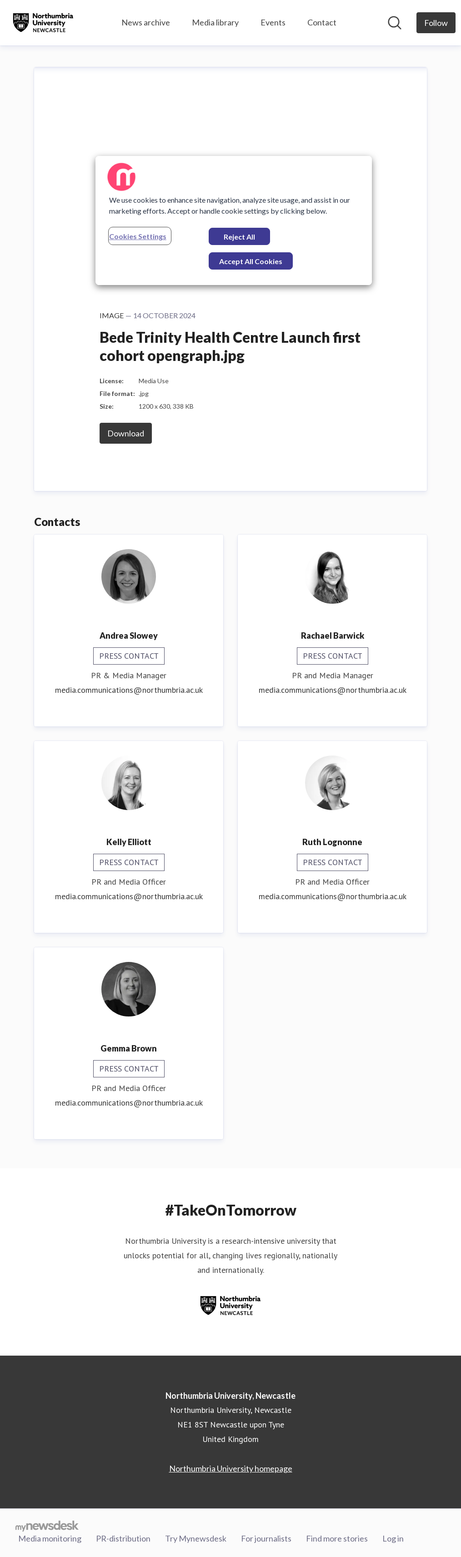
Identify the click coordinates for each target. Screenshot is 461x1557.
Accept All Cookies (250, 261)
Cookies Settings (137, 236)
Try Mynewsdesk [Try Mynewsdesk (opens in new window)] (195, 1538)
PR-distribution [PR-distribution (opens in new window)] (123, 1538)
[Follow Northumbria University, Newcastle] (436, 22)
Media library (215, 22)
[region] (233, 220)
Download (125, 433)
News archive (145, 22)
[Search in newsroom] (394, 22)
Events (273, 22)
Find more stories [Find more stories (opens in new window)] (337, 1538)
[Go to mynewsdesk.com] (47, 1526)
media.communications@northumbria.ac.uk (129, 690)
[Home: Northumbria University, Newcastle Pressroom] (43, 22)
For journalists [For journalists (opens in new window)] (266, 1538)
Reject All (239, 236)
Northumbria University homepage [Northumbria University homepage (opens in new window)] (230, 1468)
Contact (321, 22)
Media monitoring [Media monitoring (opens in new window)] (49, 1538)
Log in (393, 1538)
